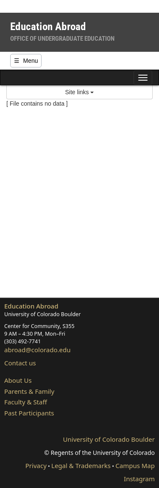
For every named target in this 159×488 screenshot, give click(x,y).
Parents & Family (29, 391)
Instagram (139, 478)
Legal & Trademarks (81, 465)
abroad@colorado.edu (37, 349)
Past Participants (29, 413)
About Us (18, 380)
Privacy (36, 465)
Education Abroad (31, 306)
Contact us (20, 363)
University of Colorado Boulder (109, 439)
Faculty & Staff (25, 402)
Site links (79, 92)
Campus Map (135, 465)
